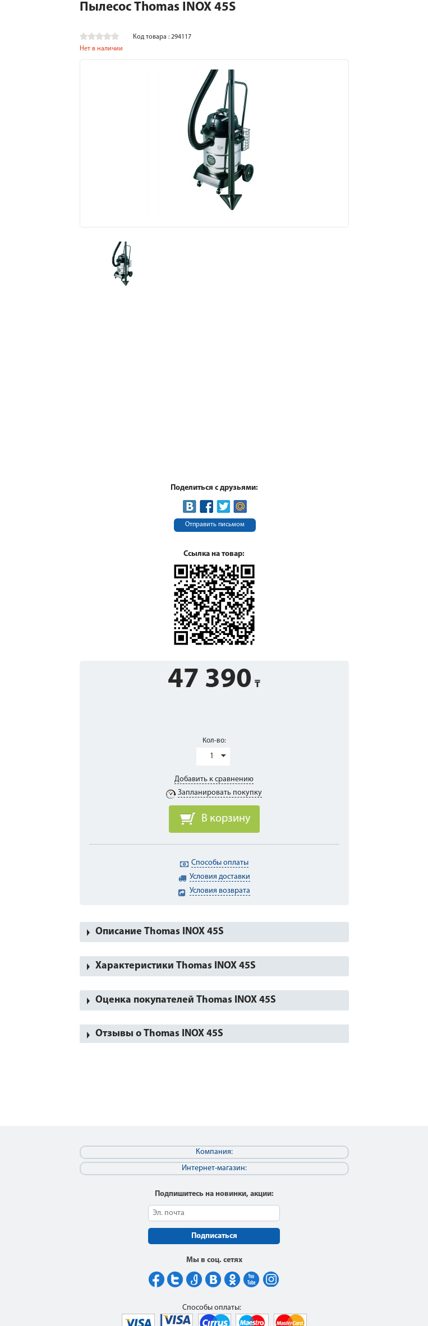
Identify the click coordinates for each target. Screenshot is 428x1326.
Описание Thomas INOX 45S (159, 931)
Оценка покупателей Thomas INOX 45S (185, 1000)
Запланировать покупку (220, 793)
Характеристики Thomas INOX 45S (175, 966)
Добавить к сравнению (214, 779)
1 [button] (212, 756)
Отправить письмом (215, 524)
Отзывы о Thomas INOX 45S (159, 1033)
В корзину (225, 818)
